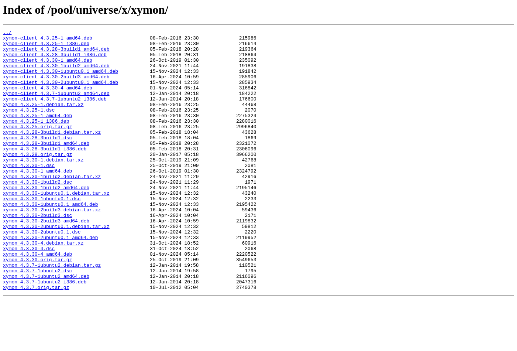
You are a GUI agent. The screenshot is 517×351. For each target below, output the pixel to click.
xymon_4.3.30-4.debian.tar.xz (43, 286)
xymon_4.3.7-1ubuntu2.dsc (37, 319)
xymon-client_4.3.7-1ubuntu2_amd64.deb (56, 106)
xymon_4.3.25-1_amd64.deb (37, 133)
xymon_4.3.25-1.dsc (29, 126)
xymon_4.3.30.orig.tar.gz (37, 306)
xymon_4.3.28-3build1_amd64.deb (46, 166)
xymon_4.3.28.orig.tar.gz (37, 179)
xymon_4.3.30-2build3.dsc (37, 252)
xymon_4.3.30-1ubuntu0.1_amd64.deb (50, 239)
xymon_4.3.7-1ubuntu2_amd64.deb (46, 326)
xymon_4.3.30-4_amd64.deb (37, 299)
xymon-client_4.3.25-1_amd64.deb (47, 40)
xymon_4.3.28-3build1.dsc (37, 159)
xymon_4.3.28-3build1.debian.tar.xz (52, 153)
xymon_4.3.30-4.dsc (29, 292)
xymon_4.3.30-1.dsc (29, 193)
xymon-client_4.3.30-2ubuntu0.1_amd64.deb (60, 93)
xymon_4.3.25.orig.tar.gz (37, 146)
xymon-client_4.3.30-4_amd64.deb (47, 99)
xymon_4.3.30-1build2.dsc (37, 212)
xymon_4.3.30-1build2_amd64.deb (46, 219)
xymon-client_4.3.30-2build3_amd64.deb (56, 86)
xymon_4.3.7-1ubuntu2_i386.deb (44, 332)
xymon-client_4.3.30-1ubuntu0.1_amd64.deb (60, 79)
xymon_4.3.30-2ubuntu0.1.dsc (42, 272)
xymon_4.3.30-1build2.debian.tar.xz (52, 206)
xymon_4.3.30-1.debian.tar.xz (43, 186)
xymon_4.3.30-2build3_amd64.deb (46, 259)
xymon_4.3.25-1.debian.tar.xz (43, 119)
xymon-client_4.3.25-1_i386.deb (46, 46)
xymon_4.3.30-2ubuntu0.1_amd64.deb (50, 279)
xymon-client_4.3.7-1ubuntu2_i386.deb (55, 113)
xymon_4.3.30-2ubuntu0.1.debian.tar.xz (56, 266)
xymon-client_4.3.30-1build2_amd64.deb (56, 73)
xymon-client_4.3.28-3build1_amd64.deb (56, 53)
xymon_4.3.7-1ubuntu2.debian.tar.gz (52, 312)
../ (7, 33)
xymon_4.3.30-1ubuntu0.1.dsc (42, 232)
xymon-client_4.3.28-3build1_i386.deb (55, 60)
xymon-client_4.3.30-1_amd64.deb (47, 66)
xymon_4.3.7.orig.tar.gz (36, 339)
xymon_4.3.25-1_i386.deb (36, 139)
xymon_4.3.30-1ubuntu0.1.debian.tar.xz (56, 226)
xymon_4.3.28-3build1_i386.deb (44, 173)
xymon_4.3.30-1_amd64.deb (37, 199)
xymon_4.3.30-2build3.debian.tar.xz (52, 246)
